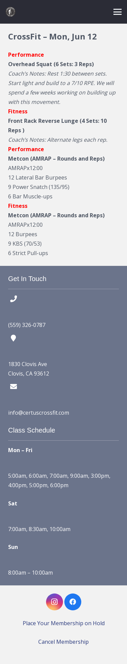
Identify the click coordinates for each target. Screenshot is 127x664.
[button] (117, 12)
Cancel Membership (63, 641)
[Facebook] (72, 601)
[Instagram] (54, 601)
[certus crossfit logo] (10, 12)
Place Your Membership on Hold (64, 623)
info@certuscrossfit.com (38, 412)
